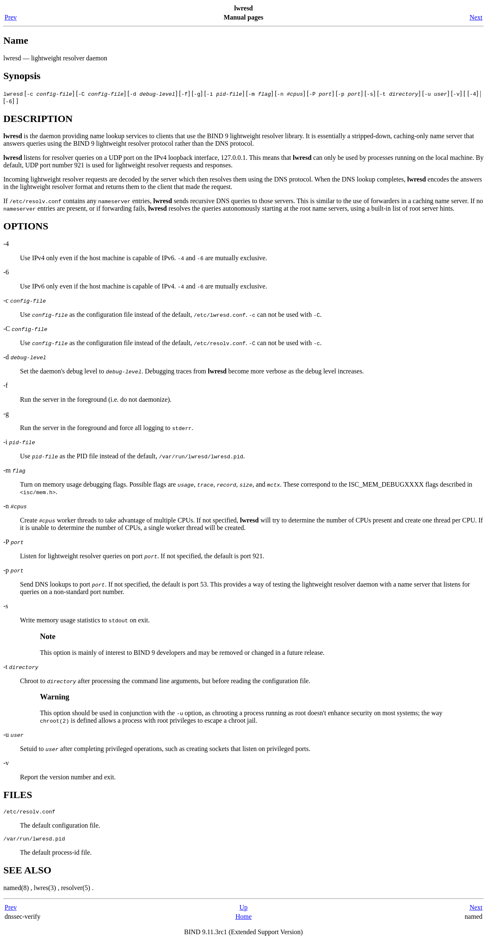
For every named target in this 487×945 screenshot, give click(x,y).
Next (476, 17)
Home (243, 919)
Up (244, 909)
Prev (11, 17)
